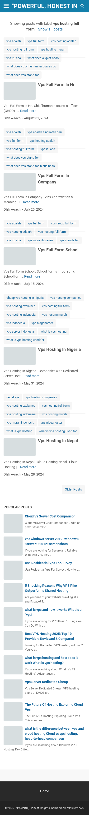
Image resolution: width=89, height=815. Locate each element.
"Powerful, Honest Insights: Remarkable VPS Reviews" (50, 808)
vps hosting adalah (63, 41)
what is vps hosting (53, 331)
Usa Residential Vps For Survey (48, 563)
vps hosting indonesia (21, 314)
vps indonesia (15, 323)
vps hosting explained (20, 306)
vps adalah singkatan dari (45, 132)
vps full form (36, 41)
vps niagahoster (42, 323)
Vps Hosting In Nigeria (59, 349)
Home (44, 791)
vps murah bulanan (40, 240)
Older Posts (73, 489)
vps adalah (13, 41)
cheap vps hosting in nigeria (25, 297)
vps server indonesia (20, 331)
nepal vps (12, 397)
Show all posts (50, 29)
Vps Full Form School (58, 249)
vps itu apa (13, 58)
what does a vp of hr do (43, 58)
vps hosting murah (53, 49)
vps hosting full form (20, 49)
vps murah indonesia (20, 422)
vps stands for (69, 240)
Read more (28, 111)
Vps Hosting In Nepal (58, 440)
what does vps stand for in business (30, 166)
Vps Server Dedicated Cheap (46, 682)
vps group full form (63, 223)
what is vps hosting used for (25, 340)
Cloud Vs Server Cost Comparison (50, 516)
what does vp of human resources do (31, 66)
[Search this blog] (82, 6)
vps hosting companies (65, 297)
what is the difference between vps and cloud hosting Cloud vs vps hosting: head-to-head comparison (54, 733)
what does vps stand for (22, 75)
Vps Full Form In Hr (56, 84)
